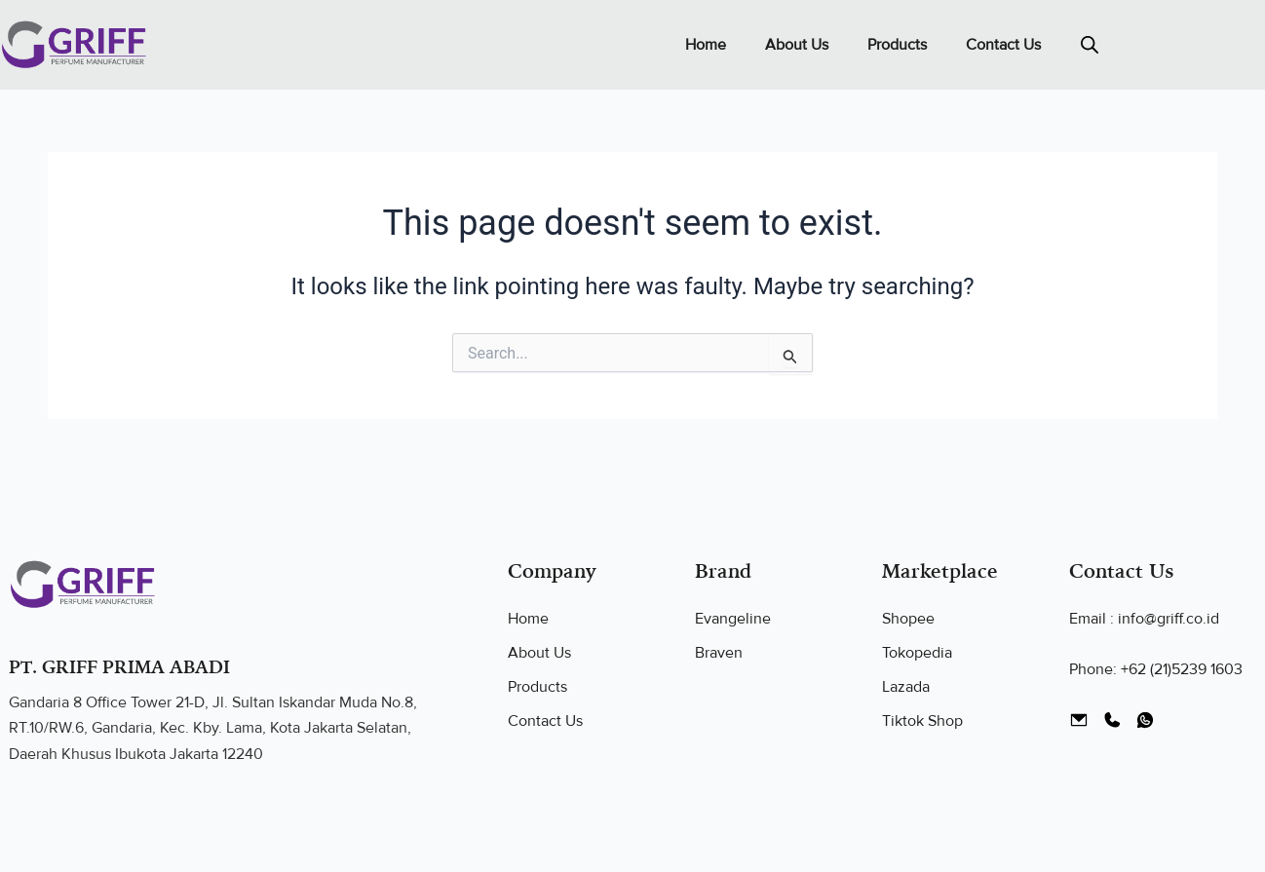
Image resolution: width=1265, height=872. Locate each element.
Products (897, 45)
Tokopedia (917, 653)
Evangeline (733, 618)
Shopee (908, 618)
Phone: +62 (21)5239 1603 (1156, 669)
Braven (719, 653)
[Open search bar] (1089, 45)
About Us (796, 45)
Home (705, 45)
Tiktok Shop (922, 721)
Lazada (906, 687)
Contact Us (1003, 45)
